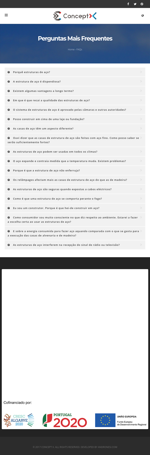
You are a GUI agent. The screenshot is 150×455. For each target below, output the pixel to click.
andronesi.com (107, 447)
